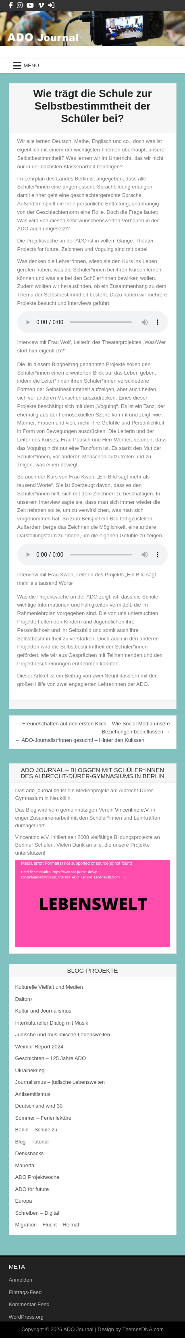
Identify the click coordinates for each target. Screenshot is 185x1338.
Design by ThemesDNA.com (131, 1329)
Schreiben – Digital (37, 1213)
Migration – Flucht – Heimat (47, 1225)
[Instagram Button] (20, 5)
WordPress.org (26, 1317)
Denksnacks (29, 1153)
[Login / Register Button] (51, 5)
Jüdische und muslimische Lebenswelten (62, 1034)
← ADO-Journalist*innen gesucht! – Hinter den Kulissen (80, 740)
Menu (31, 65)
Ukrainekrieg (30, 1070)
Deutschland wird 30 (39, 1106)
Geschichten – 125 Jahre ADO (50, 1058)
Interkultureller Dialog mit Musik (51, 1023)
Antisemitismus (32, 1094)
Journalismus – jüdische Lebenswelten (60, 1082)
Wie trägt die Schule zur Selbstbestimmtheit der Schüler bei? (92, 105)
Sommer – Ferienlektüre (43, 1118)
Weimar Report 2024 (39, 1047)
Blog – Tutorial (32, 1142)
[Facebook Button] (11, 5)
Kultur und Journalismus (43, 1011)
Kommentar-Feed (29, 1304)
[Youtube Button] (30, 5)
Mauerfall (26, 1165)
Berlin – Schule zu (36, 1130)
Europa (23, 1201)
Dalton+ (24, 999)
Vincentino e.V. (132, 810)
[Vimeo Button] (41, 5)
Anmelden (21, 1280)
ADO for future (32, 1189)
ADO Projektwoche (37, 1177)
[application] (92, 903)
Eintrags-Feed (25, 1292)
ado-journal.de (42, 790)
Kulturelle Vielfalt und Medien (49, 987)
